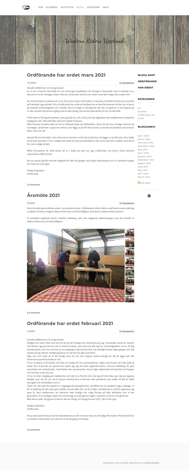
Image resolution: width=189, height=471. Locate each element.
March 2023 (144, 140)
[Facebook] (149, 196)
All (139, 108)
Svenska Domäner (151, 463)
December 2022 (146, 147)
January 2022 (145, 157)
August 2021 (144, 164)
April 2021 (143, 174)
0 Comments (127, 83)
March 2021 (144, 177)
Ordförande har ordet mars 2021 (71, 75)
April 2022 (143, 153)
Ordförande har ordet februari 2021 (75, 324)
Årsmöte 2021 (45, 196)
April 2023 (143, 136)
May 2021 (143, 171)
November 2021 (146, 160)
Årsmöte (142, 112)
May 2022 (143, 150)
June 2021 (143, 167)
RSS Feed (145, 183)
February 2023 (145, 143)
